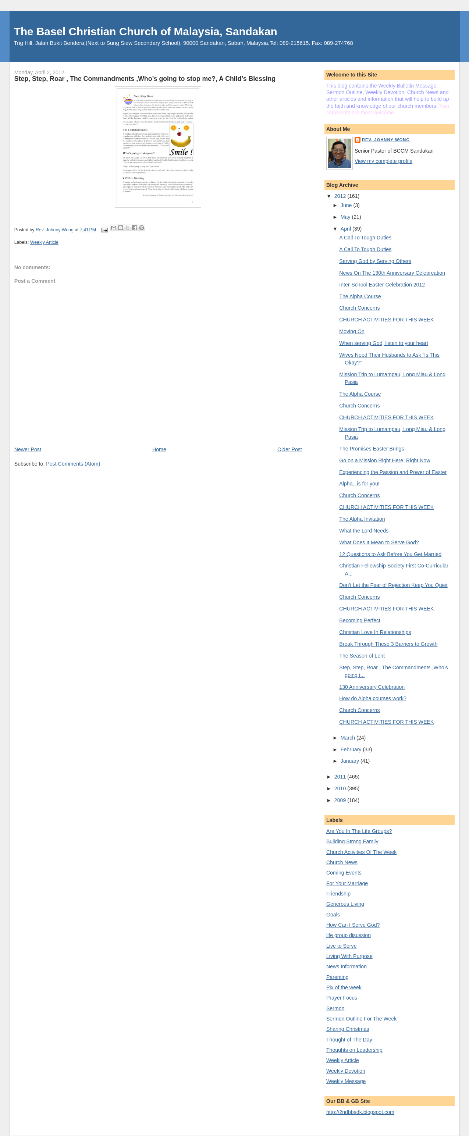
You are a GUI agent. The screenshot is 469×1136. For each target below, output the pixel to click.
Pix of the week (344, 987)
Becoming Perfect (359, 620)
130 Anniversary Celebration (372, 687)
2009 (340, 800)
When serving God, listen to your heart (383, 343)
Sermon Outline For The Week (361, 1019)
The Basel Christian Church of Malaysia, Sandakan (145, 31)
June (347, 205)
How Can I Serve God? (353, 925)
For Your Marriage (347, 883)
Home (159, 449)
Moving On (351, 331)
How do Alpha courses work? (372, 698)
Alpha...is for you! (359, 484)
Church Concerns (359, 308)
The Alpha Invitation (362, 519)
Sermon (335, 1008)
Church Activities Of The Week (361, 852)
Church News (342, 862)
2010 (340, 788)
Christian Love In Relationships (375, 632)
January (350, 761)
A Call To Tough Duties (365, 238)
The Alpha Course (360, 296)
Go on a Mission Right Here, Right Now (384, 460)
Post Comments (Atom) (73, 464)
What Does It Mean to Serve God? (379, 542)
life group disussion (348, 935)
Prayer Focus (341, 998)
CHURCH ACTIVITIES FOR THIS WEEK (386, 320)
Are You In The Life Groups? (359, 831)
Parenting (337, 977)
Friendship (338, 894)
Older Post (289, 449)
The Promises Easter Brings (371, 449)
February (352, 749)
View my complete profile (383, 161)
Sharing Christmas (347, 1029)
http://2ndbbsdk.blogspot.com (360, 1112)
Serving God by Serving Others (375, 261)
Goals (333, 915)
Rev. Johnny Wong (386, 140)
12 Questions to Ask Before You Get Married (390, 554)
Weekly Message (346, 1081)
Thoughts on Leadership (354, 1050)
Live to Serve (341, 946)
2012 (340, 196)
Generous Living (345, 904)
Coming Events (344, 873)
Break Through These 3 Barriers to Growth (388, 644)
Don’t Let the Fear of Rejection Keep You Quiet (393, 585)
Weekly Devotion (345, 1071)
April (346, 229)
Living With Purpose (349, 956)
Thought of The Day (349, 1040)
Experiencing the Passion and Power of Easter (393, 472)
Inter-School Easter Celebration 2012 (382, 285)
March (348, 738)
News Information (346, 966)
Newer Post (27, 449)
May (346, 217)
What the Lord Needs (363, 531)
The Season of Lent (362, 656)
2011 (340, 777)
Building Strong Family (352, 841)
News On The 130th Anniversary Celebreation (392, 273)
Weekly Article (44, 242)
